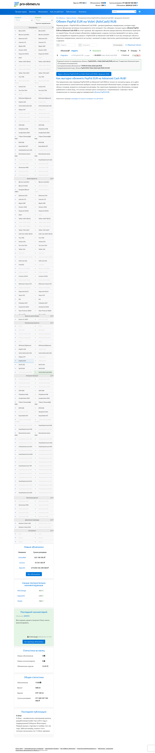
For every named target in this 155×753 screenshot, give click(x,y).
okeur (20, 541)
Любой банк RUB (24, 117)
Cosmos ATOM (23, 276)
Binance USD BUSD (24, 287)
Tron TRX (21, 77)
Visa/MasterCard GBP (25, 439)
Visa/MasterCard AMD (26, 454)
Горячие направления (43, 23)
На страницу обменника (33, 642)
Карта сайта (19, 748)
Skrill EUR (22, 368)
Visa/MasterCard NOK (25, 485)
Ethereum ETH (23, 38)
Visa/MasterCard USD (25, 150)
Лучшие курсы (21, 12)
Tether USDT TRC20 (25, 65)
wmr (20, 534)
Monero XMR (23, 50)
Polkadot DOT (23, 303)
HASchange (21, 591)
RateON (22, 568)
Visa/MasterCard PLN (25, 473)
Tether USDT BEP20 (25, 69)
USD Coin (21, 253)
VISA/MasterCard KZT (25, 446)
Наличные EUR (23, 171)
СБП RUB (21, 125)
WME (20, 326)
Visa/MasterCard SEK (25, 469)
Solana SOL (22, 86)
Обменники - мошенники (105, 748)
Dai (20, 299)
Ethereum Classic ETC (25, 284)
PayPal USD (22, 102)
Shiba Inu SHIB (23, 272)
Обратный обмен (134, 45)
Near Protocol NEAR (25, 310)
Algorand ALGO (24, 291)
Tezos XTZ (22, 295)
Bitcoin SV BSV (23, 186)
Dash (20, 57)
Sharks (19, 601)
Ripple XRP (22, 46)
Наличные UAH (24, 175)
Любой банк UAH (24, 121)
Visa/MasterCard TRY (25, 466)
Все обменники (34, 574)
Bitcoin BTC (22, 31)
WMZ (20, 94)
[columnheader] (58, 50)
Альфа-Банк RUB (24, 132)
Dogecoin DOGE (24, 54)
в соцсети (82, 98)
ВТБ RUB (21, 142)
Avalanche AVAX (24, 307)
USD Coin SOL (23, 261)
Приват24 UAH (23, 412)
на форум (90, 98)
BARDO (27, 616)
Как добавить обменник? (67, 748)
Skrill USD (22, 364)
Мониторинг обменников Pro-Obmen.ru (27, 750)
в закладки (74, 98)
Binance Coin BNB (24, 268)
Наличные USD (23, 163)
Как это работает (57, 12)
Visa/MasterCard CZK (25, 477)
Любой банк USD (24, 113)
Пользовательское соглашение (33, 748)
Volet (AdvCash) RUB (25, 372)
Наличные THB (23, 516)
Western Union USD (25, 523)
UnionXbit (22, 557)
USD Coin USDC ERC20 (25, 234)
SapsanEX (21, 596)
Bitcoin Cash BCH (24, 34)
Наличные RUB (23, 167)
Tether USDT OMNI (24, 280)
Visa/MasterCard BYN (25, 450)
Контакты (82, 12)
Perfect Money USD (25, 334)
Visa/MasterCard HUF (25, 462)
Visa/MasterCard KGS (25, 481)
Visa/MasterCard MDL (25, 458)
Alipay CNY (22, 109)
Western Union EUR (25, 527)
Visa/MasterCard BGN (25, 489)
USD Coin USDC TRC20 (25, 257)
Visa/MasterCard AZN (25, 492)
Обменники (43, 12)
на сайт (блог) (98, 98)
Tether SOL (22, 249)
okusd (20, 537)
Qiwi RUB (21, 330)
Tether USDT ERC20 (25, 61)
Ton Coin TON (23, 90)
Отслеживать (118, 45)
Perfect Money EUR (25, 337)
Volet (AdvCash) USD (25, 106)
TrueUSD (21, 264)
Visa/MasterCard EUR (25, 425)
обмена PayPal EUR (101, 92)
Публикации (71, 12)
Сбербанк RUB (23, 129)
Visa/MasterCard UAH (25, 160)
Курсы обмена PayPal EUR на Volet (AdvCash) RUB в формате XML (84, 74)
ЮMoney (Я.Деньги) (25, 98)
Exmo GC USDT (23, 319)
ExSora (22, 563)
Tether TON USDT (24, 73)
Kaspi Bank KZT (23, 146)
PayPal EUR (22, 360)
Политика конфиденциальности (86, 748)
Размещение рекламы (52, 748)
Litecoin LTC (22, 42)
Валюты (32, 12)
